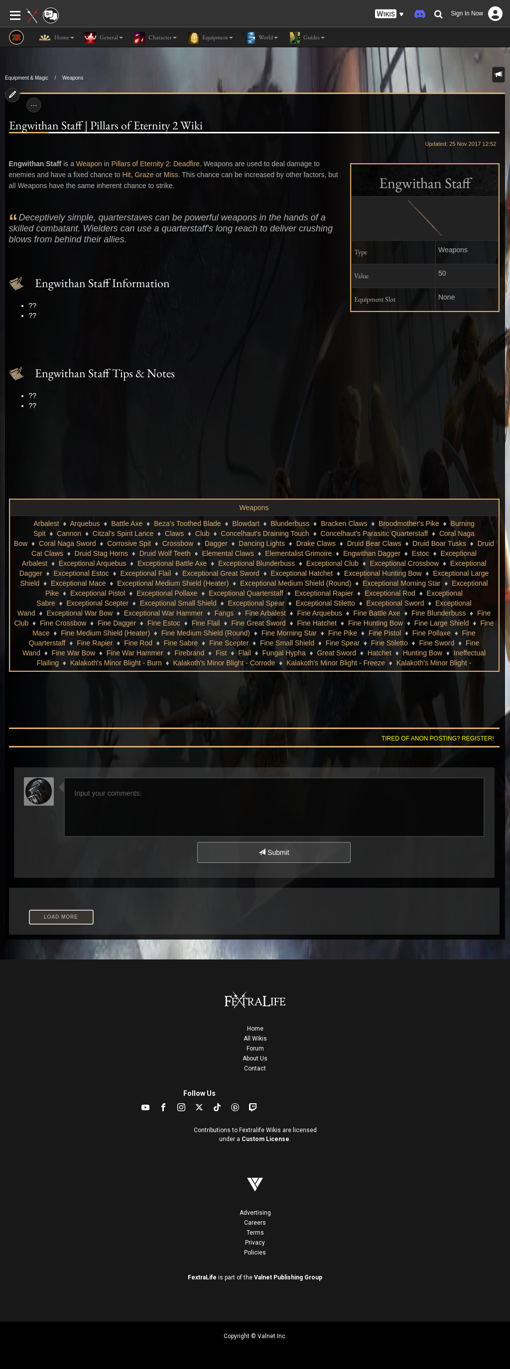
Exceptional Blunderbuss (256, 563)
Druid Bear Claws (374, 543)
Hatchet (379, 653)
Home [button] (56, 38)
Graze (143, 175)
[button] (389, 14)
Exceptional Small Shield (178, 603)
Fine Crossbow (63, 623)
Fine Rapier (95, 643)
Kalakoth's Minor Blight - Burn (116, 663)
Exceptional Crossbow (404, 563)
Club (202, 533)
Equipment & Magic (26, 78)
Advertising (255, 1212)
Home (255, 1028)
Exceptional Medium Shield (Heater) (173, 583)
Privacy (255, 1242)
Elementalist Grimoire (298, 553)
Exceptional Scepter (97, 603)
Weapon (89, 164)
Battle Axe (126, 523)
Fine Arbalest (265, 613)
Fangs (224, 613)
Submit (273, 852)
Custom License (265, 1139)
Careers (255, 1222)
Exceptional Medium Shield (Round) (295, 583)
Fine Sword (436, 643)
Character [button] (155, 38)
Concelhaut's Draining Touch (265, 533)
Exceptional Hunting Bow (383, 573)
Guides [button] (306, 38)
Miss (171, 175)
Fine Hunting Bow (375, 623)
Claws (174, 533)
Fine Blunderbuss (438, 613)
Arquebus (85, 523)
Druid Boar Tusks (439, 543)
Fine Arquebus (319, 613)
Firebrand (189, 653)
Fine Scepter (229, 643)
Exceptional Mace (78, 583)
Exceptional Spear (256, 603)
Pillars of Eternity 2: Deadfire (155, 164)
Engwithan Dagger (371, 553)
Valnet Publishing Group (288, 1277)
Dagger (216, 543)
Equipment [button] (210, 38)
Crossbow (177, 543)
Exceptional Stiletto (325, 603)
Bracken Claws (344, 523)
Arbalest (46, 523)
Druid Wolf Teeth (165, 553)
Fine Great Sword (258, 623)
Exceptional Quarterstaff (246, 593)
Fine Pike (342, 633)
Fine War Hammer (135, 653)
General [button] (103, 38)
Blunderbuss (290, 523)
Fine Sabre (181, 643)
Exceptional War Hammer (163, 613)
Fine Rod (138, 643)
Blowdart (245, 523)
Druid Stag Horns (101, 553)
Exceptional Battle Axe (172, 563)
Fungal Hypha (284, 653)
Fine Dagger (117, 623)
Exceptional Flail (145, 573)
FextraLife (202, 1277)
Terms (255, 1232)
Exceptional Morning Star (401, 583)
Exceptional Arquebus (92, 563)
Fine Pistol (385, 633)
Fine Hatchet (317, 623)
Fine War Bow (73, 653)
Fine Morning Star (289, 633)
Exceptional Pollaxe (166, 593)
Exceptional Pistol (98, 593)
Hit (127, 175)
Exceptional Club (332, 563)
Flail (244, 653)
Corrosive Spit (129, 543)
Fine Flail (206, 623)
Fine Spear (343, 643)
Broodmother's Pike (409, 523)
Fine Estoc (163, 623)
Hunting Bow (422, 653)
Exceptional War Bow (80, 613)
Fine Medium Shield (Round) (205, 633)
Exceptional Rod (390, 593)
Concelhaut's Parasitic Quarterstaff (374, 533)
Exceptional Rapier (324, 593)
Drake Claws (316, 543)
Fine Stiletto (389, 643)
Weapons (72, 78)
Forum (255, 1048)
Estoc (420, 553)
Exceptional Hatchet (302, 573)
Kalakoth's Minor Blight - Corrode (224, 663)
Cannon (69, 533)
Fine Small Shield (287, 643)
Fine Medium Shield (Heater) (105, 633)
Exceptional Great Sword (220, 573)
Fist (221, 653)
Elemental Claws (228, 553)
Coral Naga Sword (67, 543)
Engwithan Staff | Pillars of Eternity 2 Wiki (106, 125)
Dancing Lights (262, 543)
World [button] (260, 38)
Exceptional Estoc (81, 573)
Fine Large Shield (441, 623)
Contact (255, 1068)
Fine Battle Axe (376, 613)
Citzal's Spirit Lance (123, 533)
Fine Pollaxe (431, 633)
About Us (255, 1058)
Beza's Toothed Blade (187, 523)
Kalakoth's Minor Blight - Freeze (335, 663)
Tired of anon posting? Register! (438, 738)
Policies (255, 1252)
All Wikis (255, 1038)
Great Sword (336, 653)
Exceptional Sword (395, 603)
